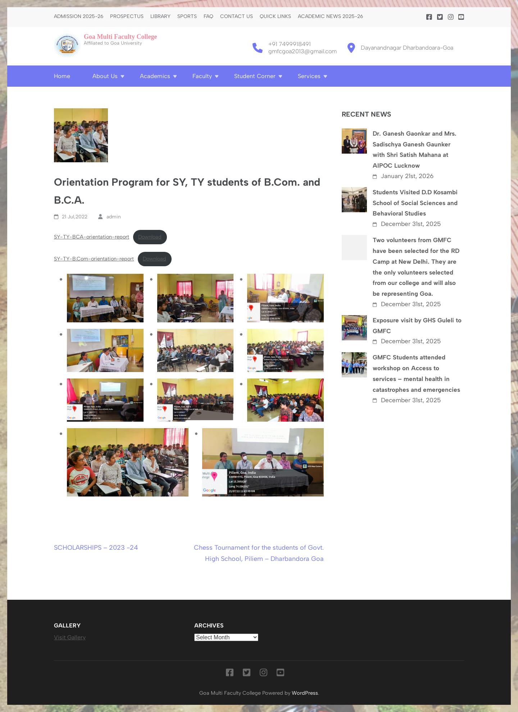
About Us (105, 76)
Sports (187, 16)
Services (309, 76)
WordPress (305, 693)
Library (160, 16)
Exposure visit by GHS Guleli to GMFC (417, 326)
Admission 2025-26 (78, 16)
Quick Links (275, 16)
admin (113, 217)
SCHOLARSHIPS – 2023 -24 (96, 548)
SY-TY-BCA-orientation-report (91, 236)
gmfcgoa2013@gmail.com (302, 51)
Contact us (236, 16)
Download (150, 236)
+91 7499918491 (289, 44)
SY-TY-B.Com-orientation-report (94, 258)
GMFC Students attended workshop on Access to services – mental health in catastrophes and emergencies (416, 373)
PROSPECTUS (127, 16)
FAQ (208, 16)
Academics (155, 76)
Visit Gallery (70, 637)
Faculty (202, 76)
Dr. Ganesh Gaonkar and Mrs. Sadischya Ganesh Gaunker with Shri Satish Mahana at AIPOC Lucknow (414, 149)
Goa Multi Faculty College (120, 36)
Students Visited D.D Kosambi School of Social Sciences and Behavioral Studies (415, 203)
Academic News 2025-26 (330, 16)
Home (62, 76)
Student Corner (255, 76)
